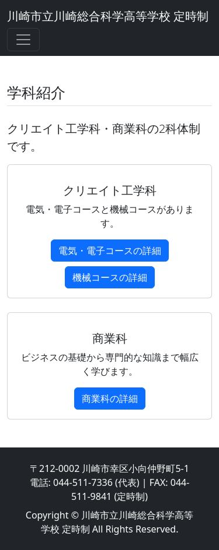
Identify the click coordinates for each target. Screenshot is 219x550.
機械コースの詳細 (109, 277)
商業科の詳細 (110, 398)
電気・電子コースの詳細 (109, 250)
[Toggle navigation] (23, 39)
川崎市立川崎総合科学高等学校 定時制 (107, 16)
